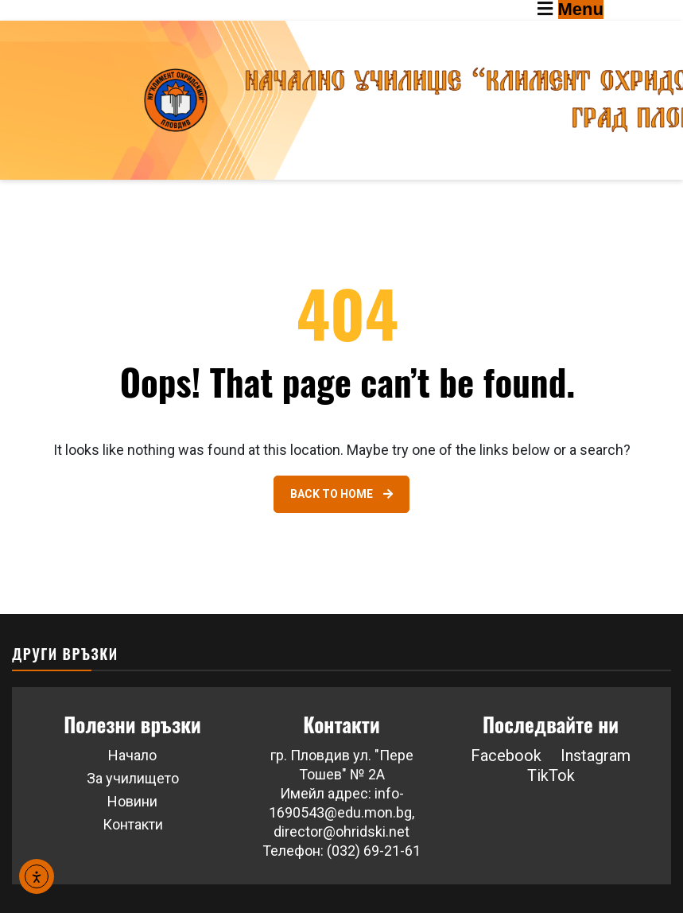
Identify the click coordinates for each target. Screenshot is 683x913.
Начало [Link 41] (132, 755)
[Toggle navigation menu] (610, 10)
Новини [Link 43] (132, 801)
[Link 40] (341, 494)
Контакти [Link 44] (133, 824)
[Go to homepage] (341, 100)
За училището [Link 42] (133, 778)
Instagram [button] (596, 755)
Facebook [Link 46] (506, 755)
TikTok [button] (551, 775)
